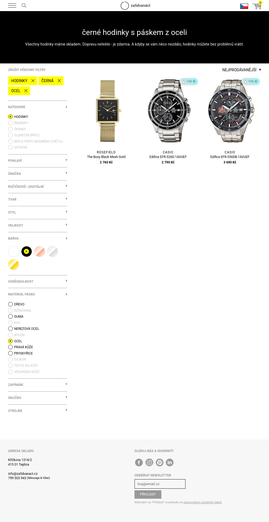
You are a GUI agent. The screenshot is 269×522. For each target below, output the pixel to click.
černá (47, 81)
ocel (15, 91)
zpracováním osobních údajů (203, 502)
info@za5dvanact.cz (22, 474)
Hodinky (19, 81)
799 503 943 (17, 478)
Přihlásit (148, 494)
